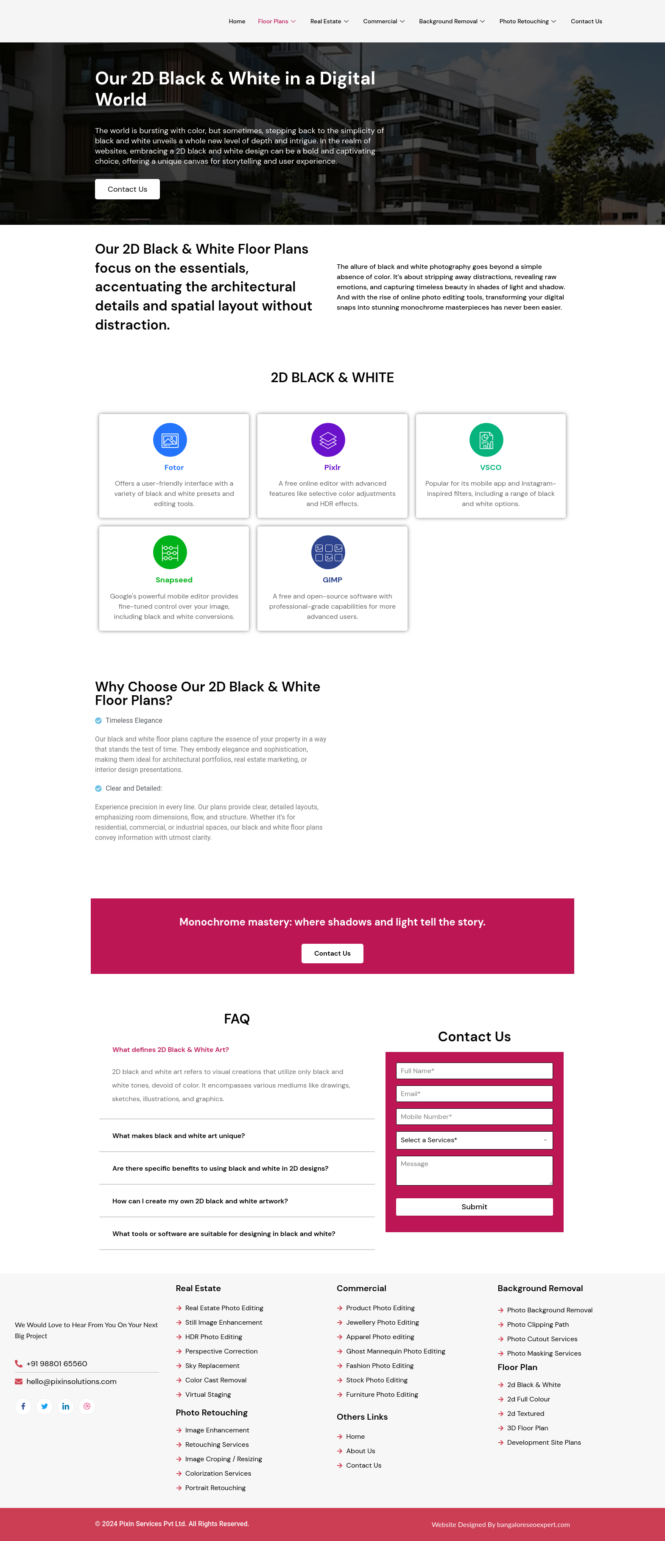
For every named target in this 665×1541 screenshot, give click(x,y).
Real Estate (330, 21)
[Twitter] (44, 1406)
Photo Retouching (529, 21)
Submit (475, 1207)
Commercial (385, 21)
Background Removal (453, 21)
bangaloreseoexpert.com (533, 1524)
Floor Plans (278, 21)
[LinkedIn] (65, 1406)
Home (237, 21)
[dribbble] (86, 1406)
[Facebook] (23, 1406)
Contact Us (586, 21)
